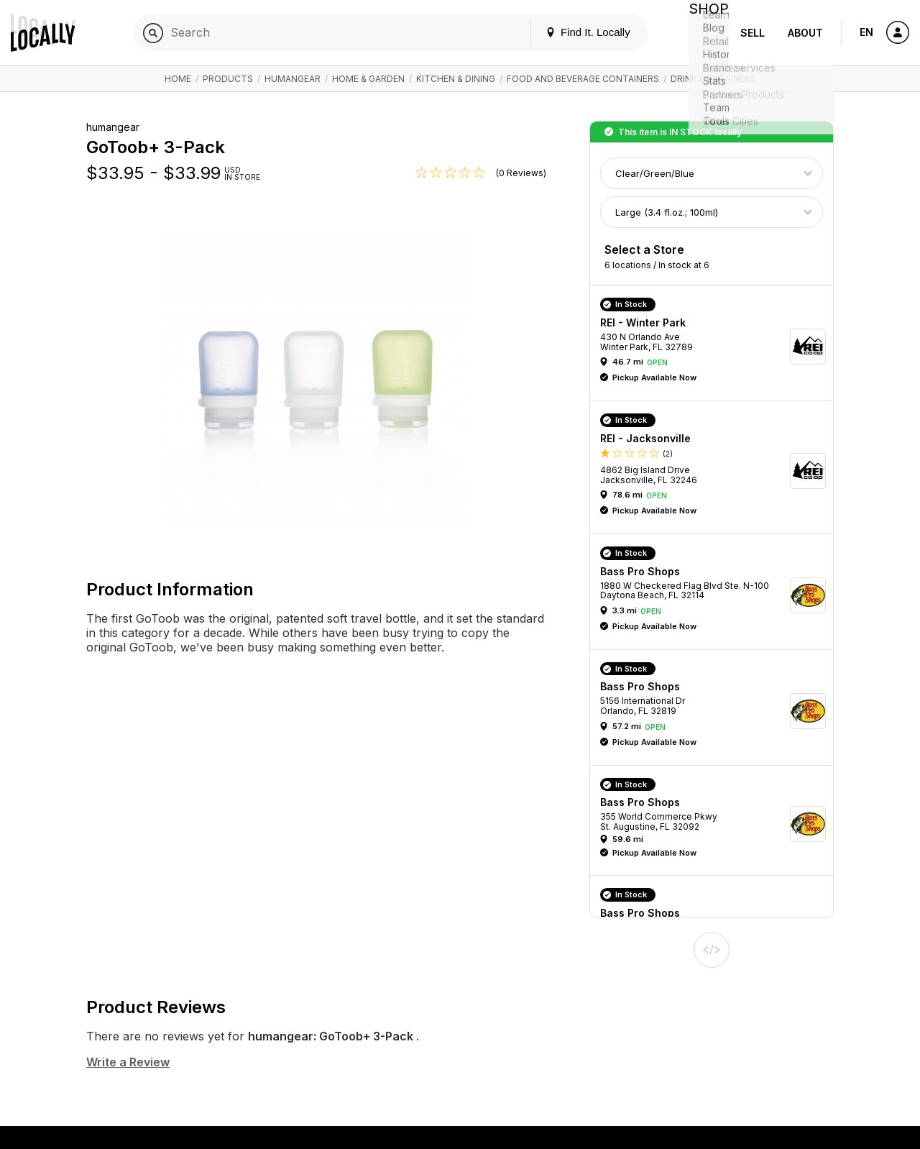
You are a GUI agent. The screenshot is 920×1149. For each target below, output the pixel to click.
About (805, 33)
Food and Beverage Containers (583, 78)
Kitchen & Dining (455, 78)
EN (866, 32)
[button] (716, 346)
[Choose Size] (711, 212)
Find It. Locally (576, 32)
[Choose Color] (711, 173)
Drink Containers (713, 78)
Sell (752, 33)
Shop (703, 33)
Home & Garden (368, 78)
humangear (292, 78)
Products (228, 78)
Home (178, 78)
